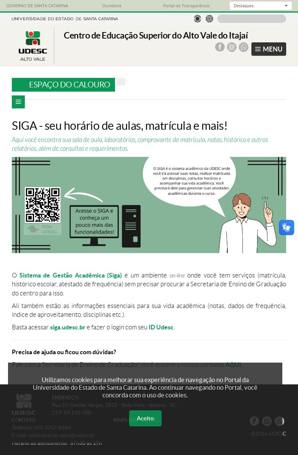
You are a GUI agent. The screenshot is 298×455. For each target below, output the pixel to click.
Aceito (145, 418)
